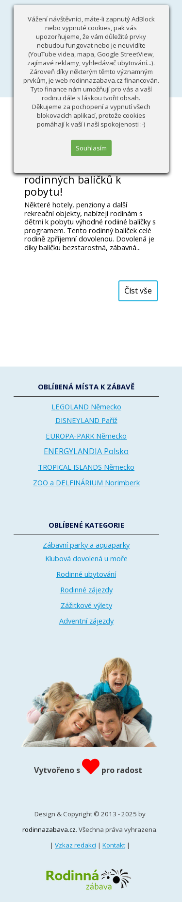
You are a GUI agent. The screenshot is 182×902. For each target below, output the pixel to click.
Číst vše (138, 290)
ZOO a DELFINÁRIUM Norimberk (86, 482)
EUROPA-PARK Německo (86, 436)
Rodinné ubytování (86, 574)
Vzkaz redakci (75, 845)
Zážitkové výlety (86, 605)
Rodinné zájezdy (86, 589)
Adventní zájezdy (86, 621)
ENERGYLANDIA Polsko (86, 451)
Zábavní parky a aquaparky (86, 545)
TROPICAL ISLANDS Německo (86, 467)
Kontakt (113, 845)
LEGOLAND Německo (86, 406)
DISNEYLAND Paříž (86, 420)
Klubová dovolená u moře (86, 558)
